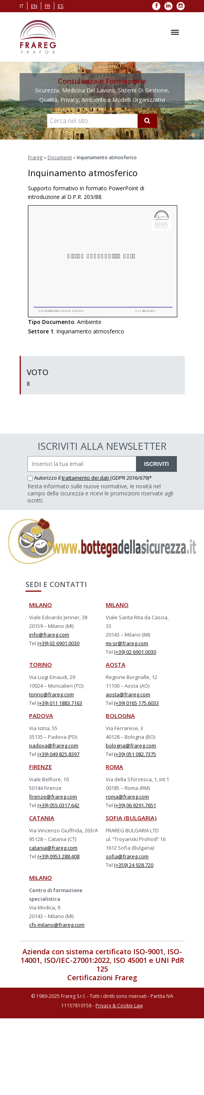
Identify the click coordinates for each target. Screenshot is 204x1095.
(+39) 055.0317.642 (58, 804)
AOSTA (115, 664)
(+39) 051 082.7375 (135, 753)
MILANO (40, 604)
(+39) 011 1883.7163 (59, 702)
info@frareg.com (49, 634)
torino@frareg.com (51, 693)
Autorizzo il (45, 477)
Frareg (35, 157)
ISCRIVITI (156, 463)
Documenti (59, 157)
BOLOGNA (120, 715)
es (61, 5)
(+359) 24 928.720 (133, 864)
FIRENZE (40, 766)
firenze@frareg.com (53, 796)
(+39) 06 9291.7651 (135, 804)
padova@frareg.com (53, 745)
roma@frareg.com (127, 796)
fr (47, 5)
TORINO (40, 664)
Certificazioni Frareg (102, 977)
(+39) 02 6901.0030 (58, 642)
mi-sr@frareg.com (127, 642)
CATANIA (41, 817)
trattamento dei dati (86, 477)
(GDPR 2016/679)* (131, 477)
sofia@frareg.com (127, 855)
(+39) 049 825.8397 (58, 753)
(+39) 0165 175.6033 (136, 702)
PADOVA (41, 715)
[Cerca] (147, 121)
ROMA (114, 766)
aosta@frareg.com (128, 693)
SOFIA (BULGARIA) (131, 817)
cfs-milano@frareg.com (57, 924)
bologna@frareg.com (131, 745)
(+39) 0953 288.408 (58, 855)
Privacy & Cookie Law (119, 1005)
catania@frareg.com (53, 847)
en (34, 5)
